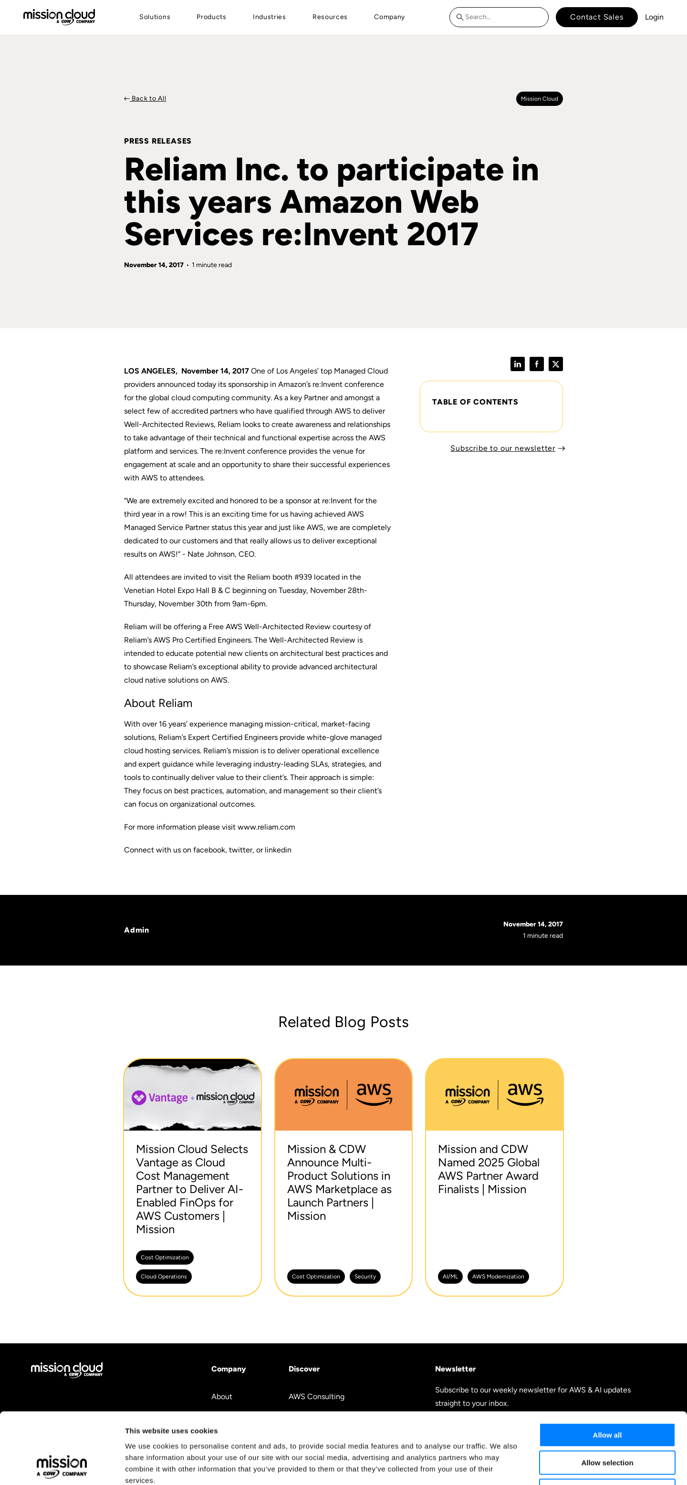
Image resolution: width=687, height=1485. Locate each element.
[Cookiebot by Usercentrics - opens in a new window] (62, 1466)
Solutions (154, 17)
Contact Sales (596, 16)
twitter (240, 849)
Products (212, 17)
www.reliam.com (266, 826)
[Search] (462, 17)
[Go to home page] (59, 17)
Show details (501, 1466)
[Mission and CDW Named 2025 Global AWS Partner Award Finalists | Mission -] (494, 1177)
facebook (209, 849)
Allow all (607, 1368)
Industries (269, 17)
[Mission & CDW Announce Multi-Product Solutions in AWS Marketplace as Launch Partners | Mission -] (343, 1177)
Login (654, 16)
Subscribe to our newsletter (502, 448)
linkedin (278, 849)
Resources (330, 17)
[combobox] (499, 17)
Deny (607, 1424)
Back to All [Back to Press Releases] (148, 98)
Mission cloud (539, 98)
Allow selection (607, 1396)
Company (389, 17)
